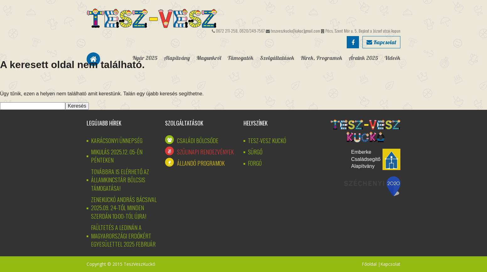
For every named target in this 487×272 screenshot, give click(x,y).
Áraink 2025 (363, 57)
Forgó (255, 163)
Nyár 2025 (145, 57)
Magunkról (208, 57)
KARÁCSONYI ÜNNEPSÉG (116, 140)
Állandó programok (201, 163)
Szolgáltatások (277, 57)
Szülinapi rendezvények (205, 152)
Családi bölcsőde (197, 140)
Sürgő (255, 152)
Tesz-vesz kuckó (267, 140)
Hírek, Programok (321, 57)
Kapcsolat (381, 42)
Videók (392, 57)
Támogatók (240, 57)
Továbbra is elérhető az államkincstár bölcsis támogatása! (120, 180)
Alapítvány (177, 57)
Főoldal (369, 264)
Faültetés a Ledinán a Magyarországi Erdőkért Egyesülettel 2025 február (123, 235)
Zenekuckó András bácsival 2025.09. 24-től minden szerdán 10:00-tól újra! (124, 207)
